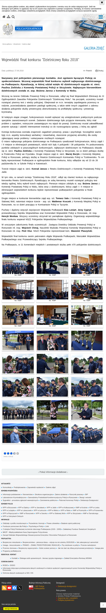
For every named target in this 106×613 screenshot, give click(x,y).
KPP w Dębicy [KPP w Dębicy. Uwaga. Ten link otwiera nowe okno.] (23, 507)
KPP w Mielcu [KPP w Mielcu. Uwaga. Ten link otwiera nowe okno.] (53, 510)
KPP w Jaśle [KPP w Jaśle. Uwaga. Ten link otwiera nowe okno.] (51, 507)
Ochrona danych (7, 561)
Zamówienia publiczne (48, 500)
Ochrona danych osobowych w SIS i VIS (18, 573)
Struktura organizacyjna (44, 494)
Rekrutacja (5, 554)
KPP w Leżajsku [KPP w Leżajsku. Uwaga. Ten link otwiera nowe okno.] (9, 510)
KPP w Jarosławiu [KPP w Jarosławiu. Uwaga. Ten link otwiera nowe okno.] (38, 507)
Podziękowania (19, 487)
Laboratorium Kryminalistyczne (14, 497)
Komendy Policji (7, 504)
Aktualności (17, 44)
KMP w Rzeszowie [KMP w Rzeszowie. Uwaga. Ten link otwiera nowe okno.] (27, 513)
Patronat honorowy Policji (68, 500)
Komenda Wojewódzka (9, 490)
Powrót (87, 71)
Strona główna (7, 44)
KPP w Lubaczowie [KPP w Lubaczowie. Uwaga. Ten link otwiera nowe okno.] (24, 510)
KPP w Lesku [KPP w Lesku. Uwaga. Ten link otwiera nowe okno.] (94, 507)
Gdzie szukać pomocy (47, 548)
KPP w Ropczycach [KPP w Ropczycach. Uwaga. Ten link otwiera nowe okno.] (10, 513)
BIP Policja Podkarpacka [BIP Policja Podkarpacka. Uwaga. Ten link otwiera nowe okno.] (39, 587)
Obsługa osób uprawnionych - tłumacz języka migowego (41, 558)
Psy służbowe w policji (70, 545)
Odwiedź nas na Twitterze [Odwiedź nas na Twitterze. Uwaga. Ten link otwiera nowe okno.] (19, 587)
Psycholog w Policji (36, 526)
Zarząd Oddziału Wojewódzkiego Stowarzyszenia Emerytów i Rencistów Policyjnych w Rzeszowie (40, 535)
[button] (101, 17)
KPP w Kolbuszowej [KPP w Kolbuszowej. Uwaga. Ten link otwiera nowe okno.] (66, 507)
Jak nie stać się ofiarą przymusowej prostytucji (75, 548)
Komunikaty (7, 487)
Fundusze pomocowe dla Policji (15, 526)
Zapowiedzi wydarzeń (35, 487)
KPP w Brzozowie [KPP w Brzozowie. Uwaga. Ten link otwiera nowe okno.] (9, 507)
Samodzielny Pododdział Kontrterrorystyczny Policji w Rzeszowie (52, 497)
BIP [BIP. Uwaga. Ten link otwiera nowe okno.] (86, 494)
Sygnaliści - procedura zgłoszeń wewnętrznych (20, 500)
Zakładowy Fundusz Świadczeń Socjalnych (79, 529)
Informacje (5, 519)
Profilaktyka (6, 538)
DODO (12, 565)
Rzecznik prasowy (76, 494)
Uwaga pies (99, 548)
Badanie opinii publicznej (70, 523)
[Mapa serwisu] (8, 17)
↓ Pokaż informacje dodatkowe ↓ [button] (53, 472)
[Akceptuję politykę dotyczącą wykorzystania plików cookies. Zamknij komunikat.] (102, 2)
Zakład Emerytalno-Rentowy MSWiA (78, 558)
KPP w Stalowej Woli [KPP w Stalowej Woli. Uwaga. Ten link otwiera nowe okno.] (57, 513)
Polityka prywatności (66, 600)
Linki (47, 526)
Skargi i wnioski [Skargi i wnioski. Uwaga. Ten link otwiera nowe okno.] (85, 497)
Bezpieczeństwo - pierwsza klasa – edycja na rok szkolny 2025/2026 (48, 542)
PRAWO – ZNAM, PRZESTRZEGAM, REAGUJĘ (41, 545)
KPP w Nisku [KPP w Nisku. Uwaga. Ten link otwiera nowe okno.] (66, 510)
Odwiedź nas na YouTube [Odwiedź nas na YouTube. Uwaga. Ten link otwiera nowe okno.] (9, 587)
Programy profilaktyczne (12, 551)
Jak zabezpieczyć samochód (87, 542)
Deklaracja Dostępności (89, 500)
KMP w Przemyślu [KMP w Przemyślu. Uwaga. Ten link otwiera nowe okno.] (80, 510)
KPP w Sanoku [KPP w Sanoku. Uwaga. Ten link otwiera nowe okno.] (41, 513)
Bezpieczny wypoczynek (27, 548)
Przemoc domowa (9, 548)
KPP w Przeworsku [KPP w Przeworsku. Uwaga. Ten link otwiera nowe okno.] (96, 510)
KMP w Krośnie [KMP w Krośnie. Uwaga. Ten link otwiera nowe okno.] (81, 507)
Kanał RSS (4, 587)
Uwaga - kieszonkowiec (12, 545)
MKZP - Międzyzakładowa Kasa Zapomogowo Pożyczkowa (25, 532)
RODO (5, 565)
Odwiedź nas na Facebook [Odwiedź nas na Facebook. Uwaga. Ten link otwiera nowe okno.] (14, 587)
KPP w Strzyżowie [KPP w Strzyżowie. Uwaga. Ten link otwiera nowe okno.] (74, 513)
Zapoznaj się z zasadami (68, 598)
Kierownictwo (28, 494)
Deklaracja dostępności (67, 586)
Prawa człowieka (52, 523)
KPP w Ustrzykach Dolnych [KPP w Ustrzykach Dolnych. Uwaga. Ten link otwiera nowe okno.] (13, 516)
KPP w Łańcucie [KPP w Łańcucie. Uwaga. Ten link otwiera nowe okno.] (40, 510)
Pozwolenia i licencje (36, 523)
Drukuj (99, 71)
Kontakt (13, 554)
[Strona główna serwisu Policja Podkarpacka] (3, 17)
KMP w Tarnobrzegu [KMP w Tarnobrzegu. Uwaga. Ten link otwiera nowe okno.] (90, 513)
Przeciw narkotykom (88, 545)
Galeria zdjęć (26, 44)
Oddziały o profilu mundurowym (15, 523)
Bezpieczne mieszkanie (12, 542)
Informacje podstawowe (12, 494)
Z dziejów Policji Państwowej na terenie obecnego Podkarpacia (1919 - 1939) (32, 529)
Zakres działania (61, 494)
